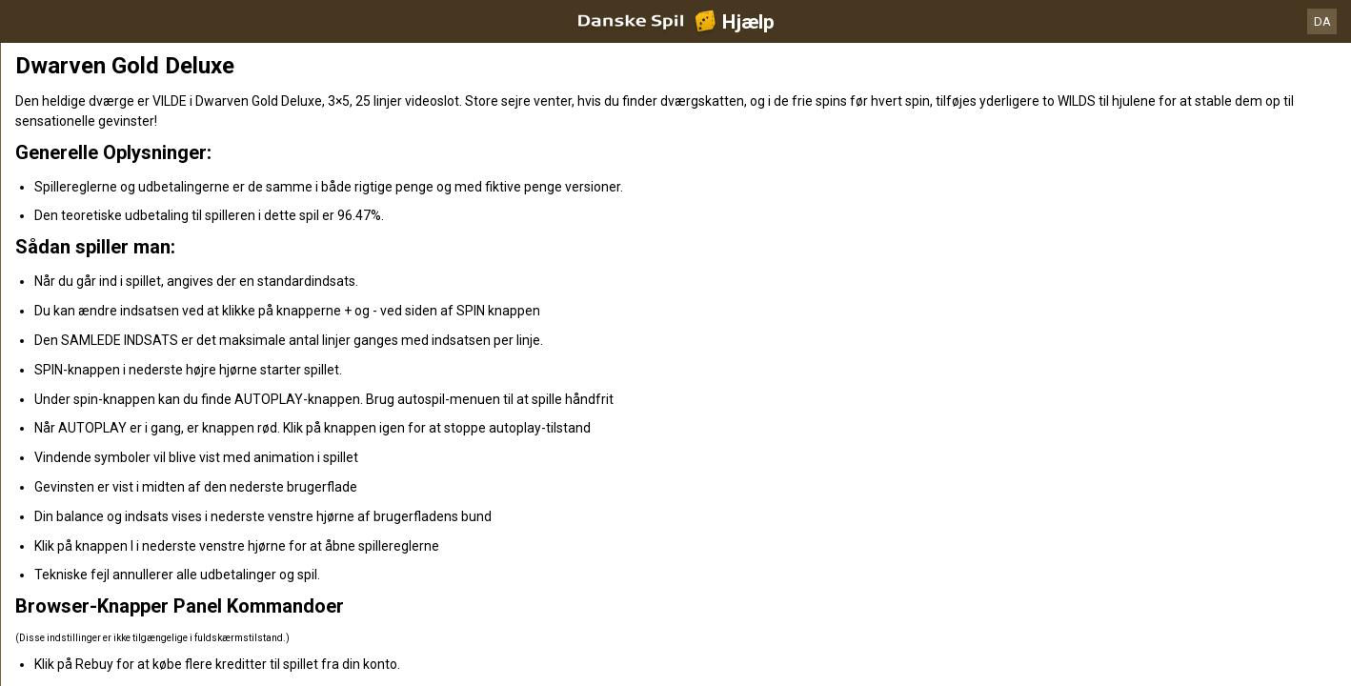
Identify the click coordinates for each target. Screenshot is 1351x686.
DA (1322, 21)
